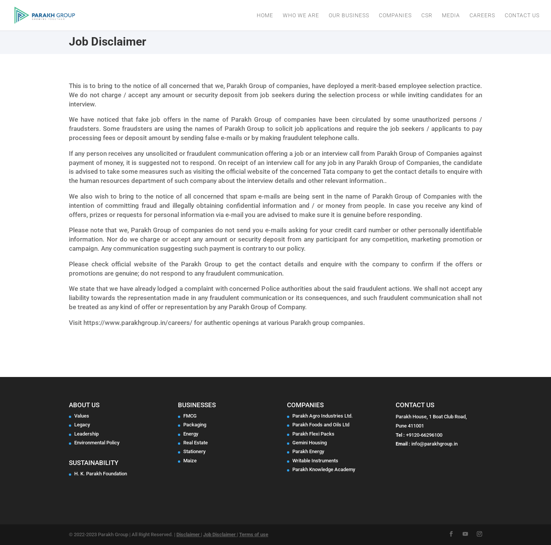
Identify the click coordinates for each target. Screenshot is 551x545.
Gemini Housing (309, 442)
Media (451, 15)
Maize (190, 460)
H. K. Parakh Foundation (100, 473)
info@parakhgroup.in (434, 444)
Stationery (194, 451)
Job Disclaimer (220, 534)
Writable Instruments (315, 460)
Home (265, 15)
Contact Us (522, 15)
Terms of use (253, 534)
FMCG (190, 416)
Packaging (194, 425)
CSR (426, 15)
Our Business (349, 15)
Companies (395, 15)
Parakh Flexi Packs (313, 434)
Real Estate (195, 442)
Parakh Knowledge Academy (323, 469)
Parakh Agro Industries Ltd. (322, 416)
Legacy (82, 425)
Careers (482, 15)
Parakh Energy (308, 451)
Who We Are (301, 15)
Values (81, 416)
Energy (190, 434)
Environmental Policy (96, 442)
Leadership (86, 434)
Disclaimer (188, 534)
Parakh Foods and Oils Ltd (320, 425)
